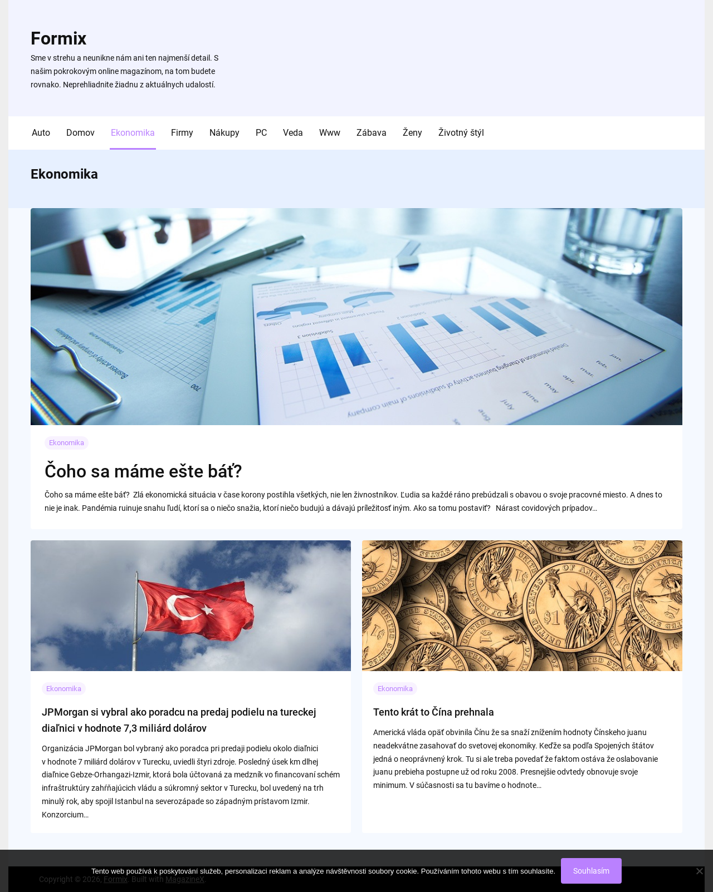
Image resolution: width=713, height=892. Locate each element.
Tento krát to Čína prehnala (433, 712)
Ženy (412, 132)
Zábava (371, 132)
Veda (293, 132)
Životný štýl (461, 132)
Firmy (182, 132)
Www (329, 132)
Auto (41, 132)
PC (261, 132)
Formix (58, 38)
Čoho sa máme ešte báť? (143, 471)
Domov (80, 132)
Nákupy (224, 132)
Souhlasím (591, 870)
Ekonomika (133, 132)
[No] (699, 870)
